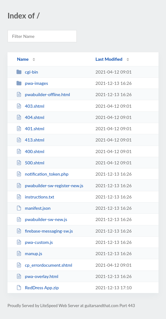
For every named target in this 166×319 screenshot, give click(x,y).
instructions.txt (35, 196)
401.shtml (30, 128)
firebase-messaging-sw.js (44, 231)
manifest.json (33, 208)
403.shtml (30, 106)
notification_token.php (42, 174)
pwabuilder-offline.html (43, 94)
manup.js (29, 253)
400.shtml (30, 151)
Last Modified (109, 59)
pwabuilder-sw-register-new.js (49, 185)
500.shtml (30, 162)
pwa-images (32, 83)
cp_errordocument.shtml (44, 265)
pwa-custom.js (34, 242)
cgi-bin (27, 72)
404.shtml (30, 117)
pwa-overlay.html (37, 276)
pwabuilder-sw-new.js (41, 219)
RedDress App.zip (37, 287)
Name (23, 59)
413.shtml (30, 139)
